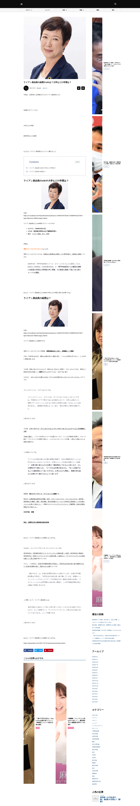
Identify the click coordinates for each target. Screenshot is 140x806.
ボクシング (95, 733)
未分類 (94, 763)
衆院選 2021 (46, 88)
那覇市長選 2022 (97, 787)
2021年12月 (96, 686)
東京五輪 (95, 765)
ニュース (47, 10)
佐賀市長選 (95, 741)
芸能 (82, 10)
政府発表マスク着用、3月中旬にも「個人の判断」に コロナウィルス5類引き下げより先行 (106, 622)
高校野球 (95, 789)
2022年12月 (96, 667)
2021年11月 (96, 688)
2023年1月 (95, 665)
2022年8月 (95, 675)
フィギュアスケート (98, 731)
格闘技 (94, 768)
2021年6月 (95, 702)
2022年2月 (95, 680)
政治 (65, 10)
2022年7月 (95, 678)
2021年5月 (95, 704)
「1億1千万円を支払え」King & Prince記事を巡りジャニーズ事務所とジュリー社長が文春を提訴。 (106, 640)
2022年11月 (96, 670)
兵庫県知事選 (96, 744)
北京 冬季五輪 (96, 749)
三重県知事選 (96, 736)
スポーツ (29, 10)
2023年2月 (95, 662)
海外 (113, 10)
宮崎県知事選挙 (97, 752)
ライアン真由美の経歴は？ (41, 171)
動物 (98, 10)
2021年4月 (95, 707)
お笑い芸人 (95, 720)
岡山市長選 (95, 755)
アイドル (106, 561)
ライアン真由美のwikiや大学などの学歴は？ (46, 168)
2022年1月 (95, 683)
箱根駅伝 (95, 778)
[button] (21, 4)
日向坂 (94, 760)
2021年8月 (95, 696)
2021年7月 (95, 699)
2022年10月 (96, 672)
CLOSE (77, 161)
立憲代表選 (95, 776)
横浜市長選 (95, 771)
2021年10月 (96, 691)
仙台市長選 (95, 739)
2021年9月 (95, 694)
